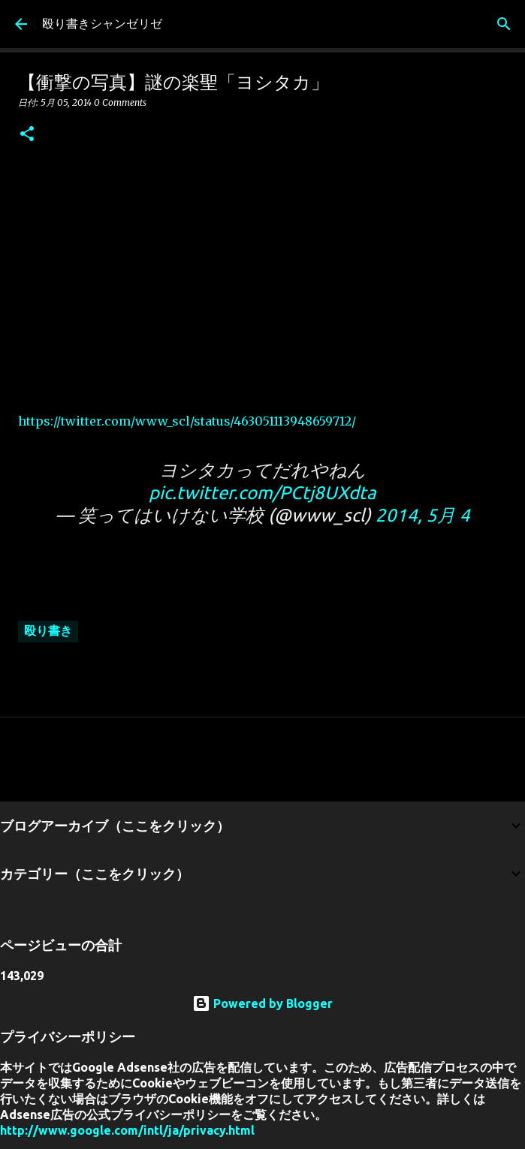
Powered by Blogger (262, 1003)
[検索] (504, 24)
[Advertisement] (262, 274)
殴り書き (48, 630)
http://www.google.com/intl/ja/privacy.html (127, 1130)
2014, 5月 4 (423, 515)
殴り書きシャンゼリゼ (102, 23)
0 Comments (120, 102)
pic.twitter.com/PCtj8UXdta (262, 493)
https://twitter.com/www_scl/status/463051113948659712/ (187, 421)
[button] (27, 135)
